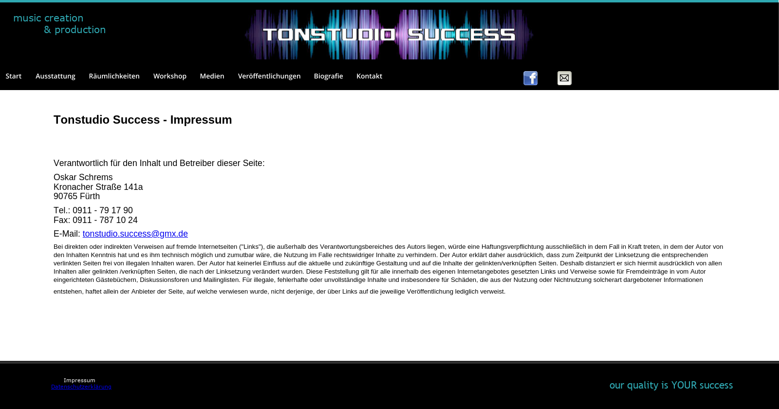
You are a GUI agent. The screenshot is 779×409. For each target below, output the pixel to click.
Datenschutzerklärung (81, 386)
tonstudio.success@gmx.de (135, 234)
